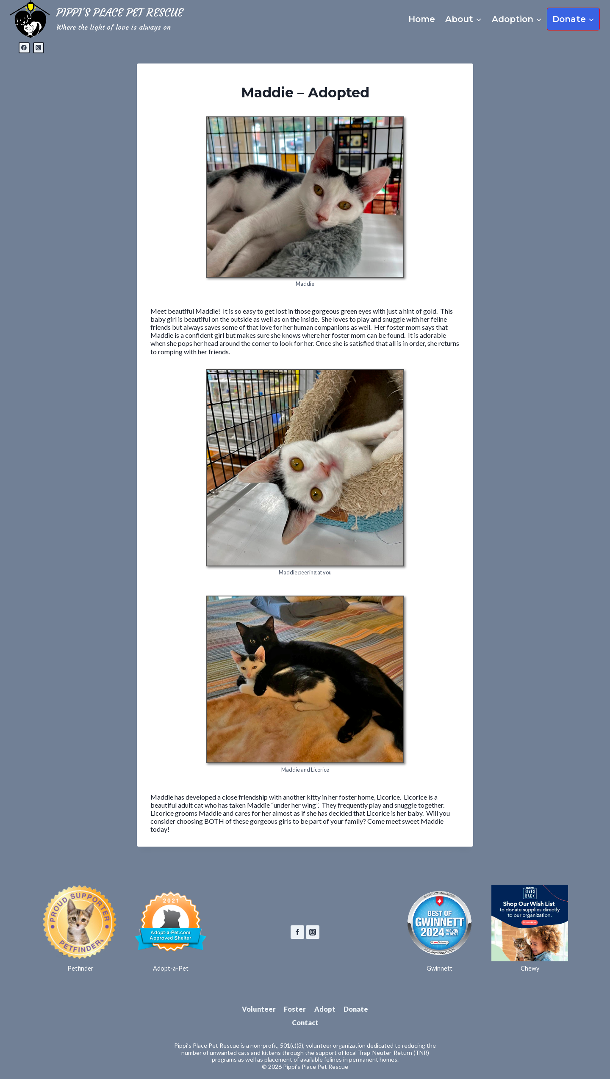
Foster (295, 1009)
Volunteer (259, 1009)
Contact (305, 1022)
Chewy (530, 968)
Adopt (325, 1009)
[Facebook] (24, 47)
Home (421, 19)
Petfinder (80, 968)
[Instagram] (38, 47)
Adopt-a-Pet (171, 968)
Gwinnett (439, 968)
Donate (356, 1009)
